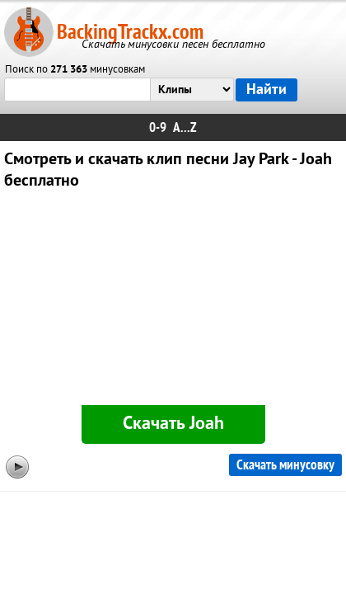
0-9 (157, 127)
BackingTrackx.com (130, 32)
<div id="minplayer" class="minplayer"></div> (173, 300)
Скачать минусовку (285, 465)
